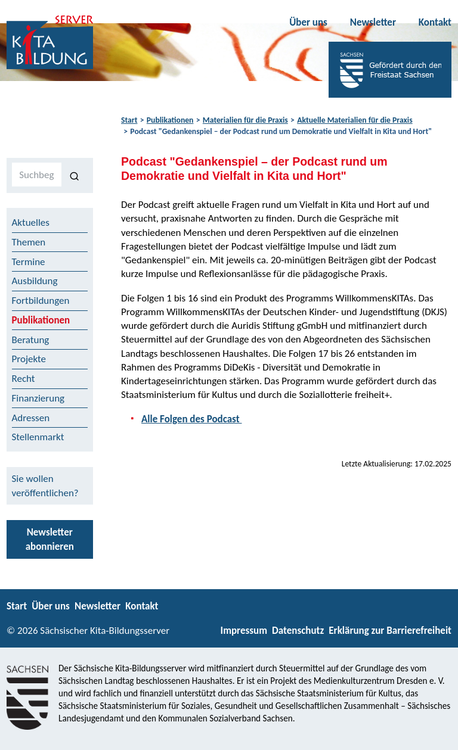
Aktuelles (30, 222)
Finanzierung (38, 398)
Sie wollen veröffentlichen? (45, 485)
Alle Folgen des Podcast (191, 419)
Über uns (308, 22)
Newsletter (373, 22)
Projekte (29, 359)
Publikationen (170, 120)
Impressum (244, 630)
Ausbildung (35, 281)
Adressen (31, 418)
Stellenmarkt (38, 437)
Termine (28, 262)
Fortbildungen (41, 300)
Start (129, 120)
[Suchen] (74, 175)
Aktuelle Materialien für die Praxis (355, 120)
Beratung (30, 340)
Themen (29, 242)
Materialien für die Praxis (245, 120)
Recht (23, 378)
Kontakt (435, 22)
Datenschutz (298, 630)
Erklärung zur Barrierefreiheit (390, 630)
